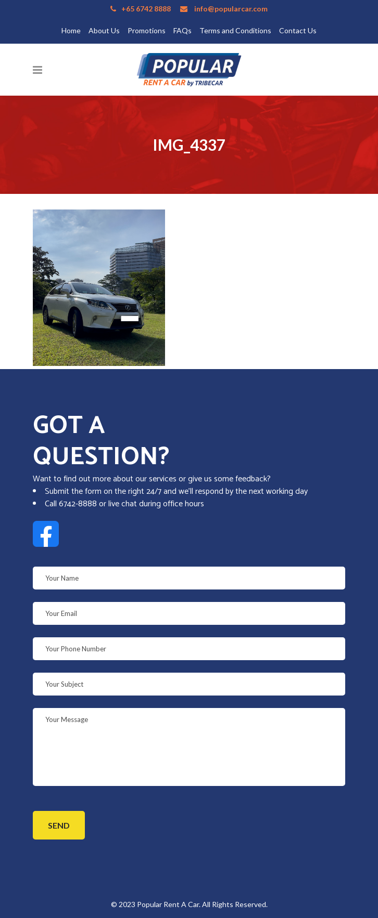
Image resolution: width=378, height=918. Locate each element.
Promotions (147, 30)
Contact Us (298, 30)
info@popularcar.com (231, 8)
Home (71, 30)
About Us (104, 30)
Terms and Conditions (235, 30)
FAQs (182, 30)
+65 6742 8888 (146, 8)
